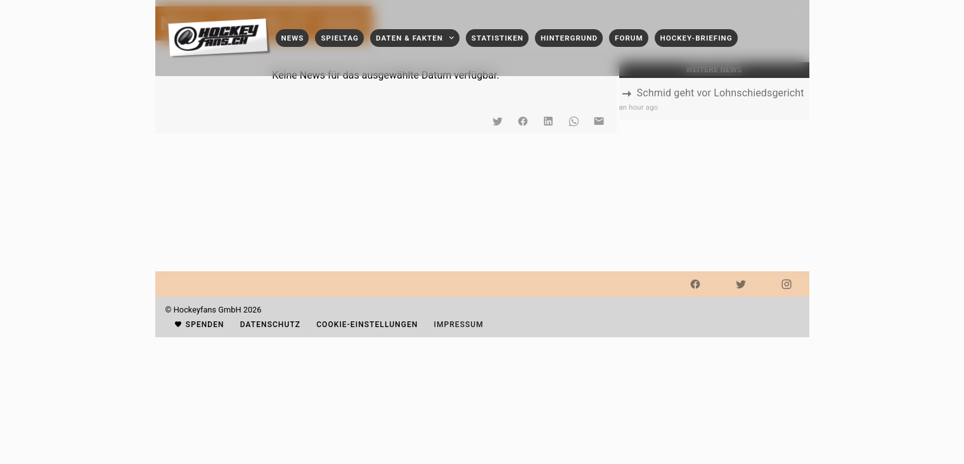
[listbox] (714, 99)
